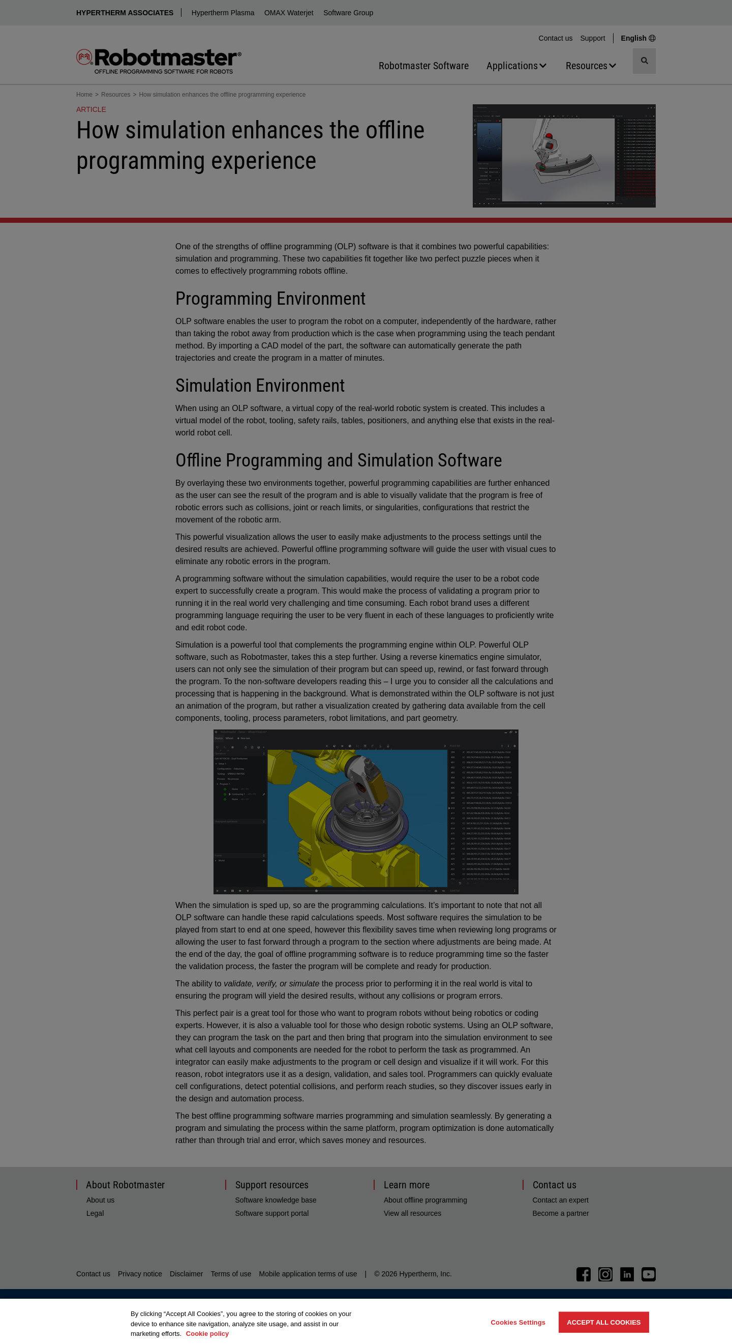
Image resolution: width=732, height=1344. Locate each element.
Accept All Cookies (603, 1322)
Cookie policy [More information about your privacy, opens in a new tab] (207, 1333)
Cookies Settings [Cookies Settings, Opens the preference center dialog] (518, 1322)
